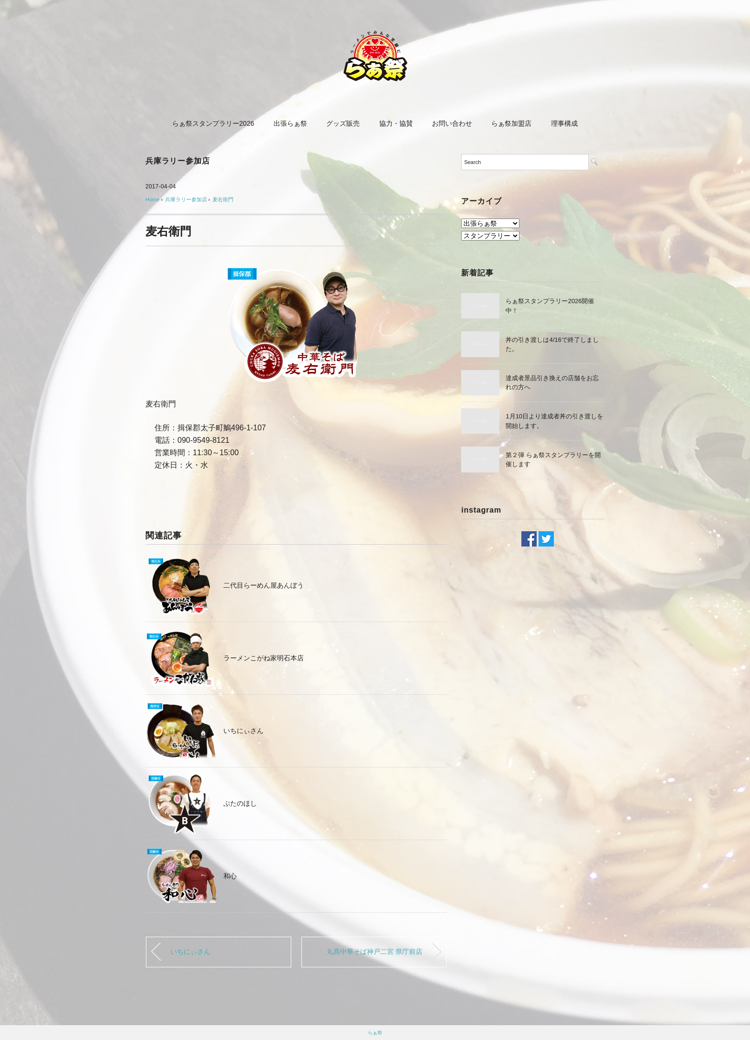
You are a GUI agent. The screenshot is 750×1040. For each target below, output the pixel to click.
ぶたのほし (240, 803)
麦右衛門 (222, 199)
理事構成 (564, 123)
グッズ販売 (343, 123)
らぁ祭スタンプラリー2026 (213, 123)
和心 (230, 876)
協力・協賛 (396, 123)
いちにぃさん (243, 730)
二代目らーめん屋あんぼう (263, 585)
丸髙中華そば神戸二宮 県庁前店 (374, 951)
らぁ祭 (375, 1032)
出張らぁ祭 (290, 123)
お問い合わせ (452, 123)
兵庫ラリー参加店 (177, 161)
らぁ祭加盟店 (511, 123)
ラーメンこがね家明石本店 (263, 658)
